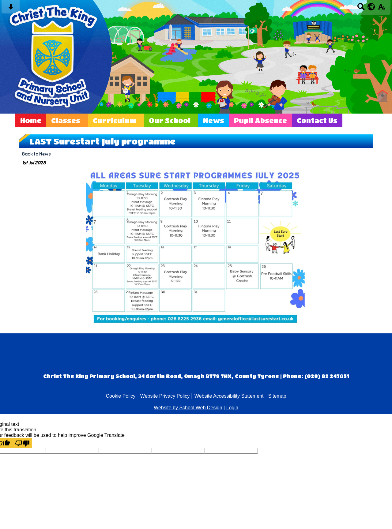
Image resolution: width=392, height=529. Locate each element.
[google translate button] (371, 6)
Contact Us (317, 120)
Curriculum (114, 120)
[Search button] (360, 8)
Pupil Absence (260, 120)
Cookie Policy (120, 396)
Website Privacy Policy (165, 396)
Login (232, 407)
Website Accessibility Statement (229, 396)
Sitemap (277, 396)
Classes (65, 120)
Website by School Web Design (188, 407)
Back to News (36, 154)
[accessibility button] (381, 8)
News (213, 120)
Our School (169, 120)
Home (30, 120)
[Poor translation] (22, 443)
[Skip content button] (10, 8)
